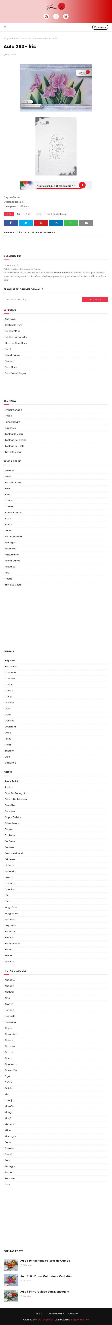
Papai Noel (11, 548)
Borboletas (11, 666)
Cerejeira (10, 811)
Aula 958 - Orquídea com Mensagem (44, 1291)
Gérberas (10, 859)
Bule (7, 488)
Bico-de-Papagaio (15, 793)
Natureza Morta (13, 536)
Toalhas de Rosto (31, 38)
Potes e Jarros (12, 355)
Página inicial (11, 38)
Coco (8, 1058)
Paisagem (10, 542)
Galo (7, 708)
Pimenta (9, 1148)
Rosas (8, 578)
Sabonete (10, 428)
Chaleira (10, 506)
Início (39, 1313)
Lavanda (10, 883)
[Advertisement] (46, 386)
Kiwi (7, 1094)
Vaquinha (10, 762)
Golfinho (9, 720)
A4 (18, 214)
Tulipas (9, 955)
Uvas (8, 1184)
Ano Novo (10, 319)
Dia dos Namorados (16, 337)
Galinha (9, 702)
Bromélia (10, 805)
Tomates (10, 1178)
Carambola (11, 1034)
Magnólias (11, 907)
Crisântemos (12, 823)
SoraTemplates (44, 1319)
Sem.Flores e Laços (15, 373)
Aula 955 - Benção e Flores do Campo (45, 1260)
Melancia (10, 1124)
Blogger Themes (80, 1319)
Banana (9, 1010)
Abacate (10, 979)
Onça (8, 732)
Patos (8, 738)
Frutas (8, 524)
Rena (8, 744)
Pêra (7, 1160)
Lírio (7, 895)
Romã (8, 1172)
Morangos (10, 1136)
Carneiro (10, 678)
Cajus (8, 1028)
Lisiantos (10, 889)
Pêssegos (10, 1166)
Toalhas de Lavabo (15, 440)
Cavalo (9, 684)
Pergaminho (12, 554)
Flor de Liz (10, 835)
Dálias (8, 829)
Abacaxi (9, 986)
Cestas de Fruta (13, 325)
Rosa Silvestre (12, 943)
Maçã (8, 1118)
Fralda (8, 415)
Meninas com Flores (16, 343)
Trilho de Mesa (13, 452)
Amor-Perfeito (12, 781)
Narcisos (10, 919)
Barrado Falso (13, 482)
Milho (8, 1130)
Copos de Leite (13, 817)
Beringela (10, 1016)
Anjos (8, 476)
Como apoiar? (55, 1313)
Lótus (8, 901)
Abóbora (10, 992)
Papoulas (10, 931)
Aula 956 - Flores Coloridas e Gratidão (46, 1276)
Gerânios (10, 841)
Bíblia (8, 494)
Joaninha (10, 726)
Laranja (9, 1100)
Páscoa (9, 361)
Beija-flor (10, 660)
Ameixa (9, 1004)
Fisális (8, 1082)
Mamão (9, 1106)
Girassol (9, 847)
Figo (7, 1076)
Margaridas (11, 913)
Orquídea (10, 925)
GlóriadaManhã (14, 853)
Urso (7, 756)
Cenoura (10, 1046)
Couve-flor (11, 1070)
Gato (8, 714)
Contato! (73, 1313)
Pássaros (10, 566)
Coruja (9, 696)
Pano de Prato (12, 422)
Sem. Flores (11, 367)
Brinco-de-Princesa (16, 799)
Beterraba (10, 1022)
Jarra (8, 530)
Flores (38, 214)
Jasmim (9, 877)
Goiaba (9, 1088)
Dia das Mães (12, 331)
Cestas (9, 500)
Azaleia (9, 787)
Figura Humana (14, 512)
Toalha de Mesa (14, 434)
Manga (9, 1112)
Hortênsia (10, 871)
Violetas (9, 961)
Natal (8, 349)
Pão (7, 572)
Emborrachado (13, 409)
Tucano (9, 750)
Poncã (8, 1154)
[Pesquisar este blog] (43, 299)
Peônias (9, 937)
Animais (9, 470)
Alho (7, 998)
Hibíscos (10, 865)
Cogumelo (11, 1064)
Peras (8, 1142)
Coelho (9, 690)
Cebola (9, 1040)
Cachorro (10, 672)
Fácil (27, 214)
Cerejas (9, 1052)
